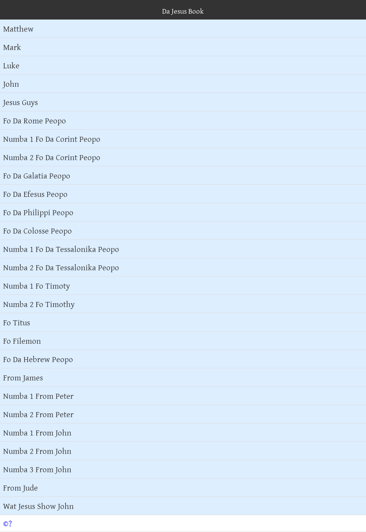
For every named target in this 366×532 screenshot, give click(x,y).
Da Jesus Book (183, 11)
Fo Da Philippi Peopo (38, 212)
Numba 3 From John (37, 469)
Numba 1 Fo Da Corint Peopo (51, 139)
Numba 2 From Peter (38, 414)
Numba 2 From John (37, 451)
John (11, 83)
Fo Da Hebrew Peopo (38, 359)
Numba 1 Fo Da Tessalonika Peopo (61, 249)
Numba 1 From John (37, 432)
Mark (12, 47)
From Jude (20, 487)
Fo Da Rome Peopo (34, 120)
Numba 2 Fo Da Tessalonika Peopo (61, 267)
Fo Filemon (22, 340)
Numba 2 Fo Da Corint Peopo (51, 157)
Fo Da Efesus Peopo (35, 194)
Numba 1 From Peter (38, 396)
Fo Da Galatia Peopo (36, 175)
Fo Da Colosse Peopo (37, 230)
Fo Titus (16, 322)
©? (7, 523)
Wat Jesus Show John (38, 506)
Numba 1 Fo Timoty (36, 285)
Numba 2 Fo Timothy (39, 304)
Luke (11, 65)
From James (23, 377)
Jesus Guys (20, 102)
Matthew (18, 28)
